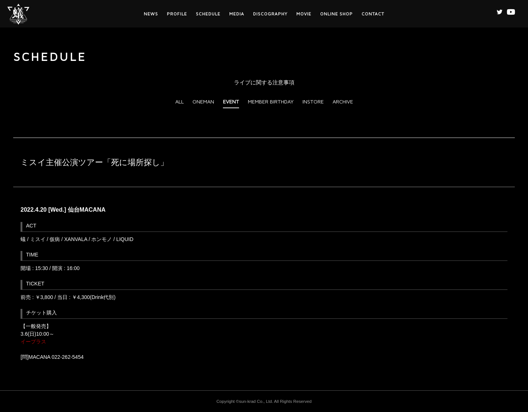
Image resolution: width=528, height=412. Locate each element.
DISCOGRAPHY (270, 14)
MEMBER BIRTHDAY (271, 101)
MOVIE (303, 14)
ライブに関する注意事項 (264, 82)
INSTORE (313, 101)
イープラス (33, 341)
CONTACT (373, 14)
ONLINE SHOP (336, 14)
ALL (179, 101)
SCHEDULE (208, 14)
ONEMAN (203, 101)
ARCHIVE (343, 101)
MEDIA (236, 14)
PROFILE (177, 14)
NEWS (151, 14)
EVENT (231, 101)
